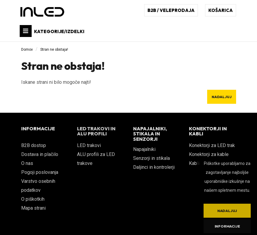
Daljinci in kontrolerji (154, 167)
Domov (27, 49)
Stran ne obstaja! (54, 49)
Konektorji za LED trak (212, 145)
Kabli (194, 163)
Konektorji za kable (209, 154)
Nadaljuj (221, 97)
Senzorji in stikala (151, 158)
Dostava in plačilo (39, 154)
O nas (27, 163)
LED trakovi (89, 145)
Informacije (227, 226)
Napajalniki (144, 149)
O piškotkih (32, 199)
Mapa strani (33, 208)
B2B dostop (33, 145)
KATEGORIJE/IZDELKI (52, 31)
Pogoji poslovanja (39, 172)
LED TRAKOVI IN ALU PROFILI (96, 131)
